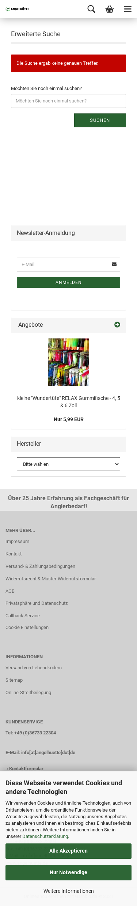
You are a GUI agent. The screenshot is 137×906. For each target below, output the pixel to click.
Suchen (100, 120)
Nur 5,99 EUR (69, 419)
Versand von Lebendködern (33, 667)
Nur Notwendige (68, 872)
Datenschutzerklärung (45, 836)
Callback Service (22, 615)
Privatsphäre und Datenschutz (36, 603)
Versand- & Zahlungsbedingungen (40, 566)
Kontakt (13, 554)
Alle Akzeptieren (68, 851)
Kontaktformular (26, 768)
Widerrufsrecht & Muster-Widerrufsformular (50, 578)
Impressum (17, 541)
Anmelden (69, 282)
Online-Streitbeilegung (28, 692)
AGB (10, 591)
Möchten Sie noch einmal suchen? (46, 88)
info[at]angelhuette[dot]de (48, 752)
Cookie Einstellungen (27, 627)
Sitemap (14, 680)
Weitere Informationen (68, 891)
